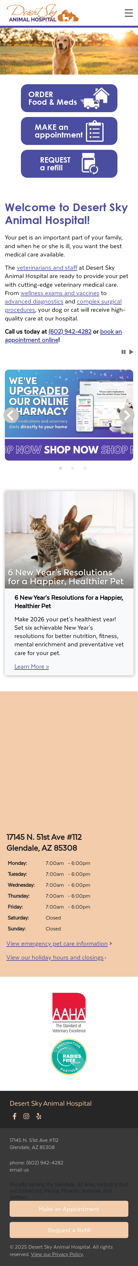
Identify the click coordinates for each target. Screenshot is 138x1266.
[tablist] (69, 468)
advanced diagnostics (34, 301)
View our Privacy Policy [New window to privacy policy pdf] (57, 1254)
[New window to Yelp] (38, 1117)
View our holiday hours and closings (55, 957)
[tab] (60, 468)
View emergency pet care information (57, 943)
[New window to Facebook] (15, 1117)
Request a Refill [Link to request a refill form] (69, 1230)
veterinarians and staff (47, 267)
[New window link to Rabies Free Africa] (69, 1055)
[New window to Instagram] (26, 1117)
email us (19, 1169)
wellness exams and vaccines (60, 292)
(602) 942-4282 (70, 331)
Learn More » (31, 666)
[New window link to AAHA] (69, 1012)
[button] (69, 98)
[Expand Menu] (128, 13)
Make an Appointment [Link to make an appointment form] (69, 1208)
